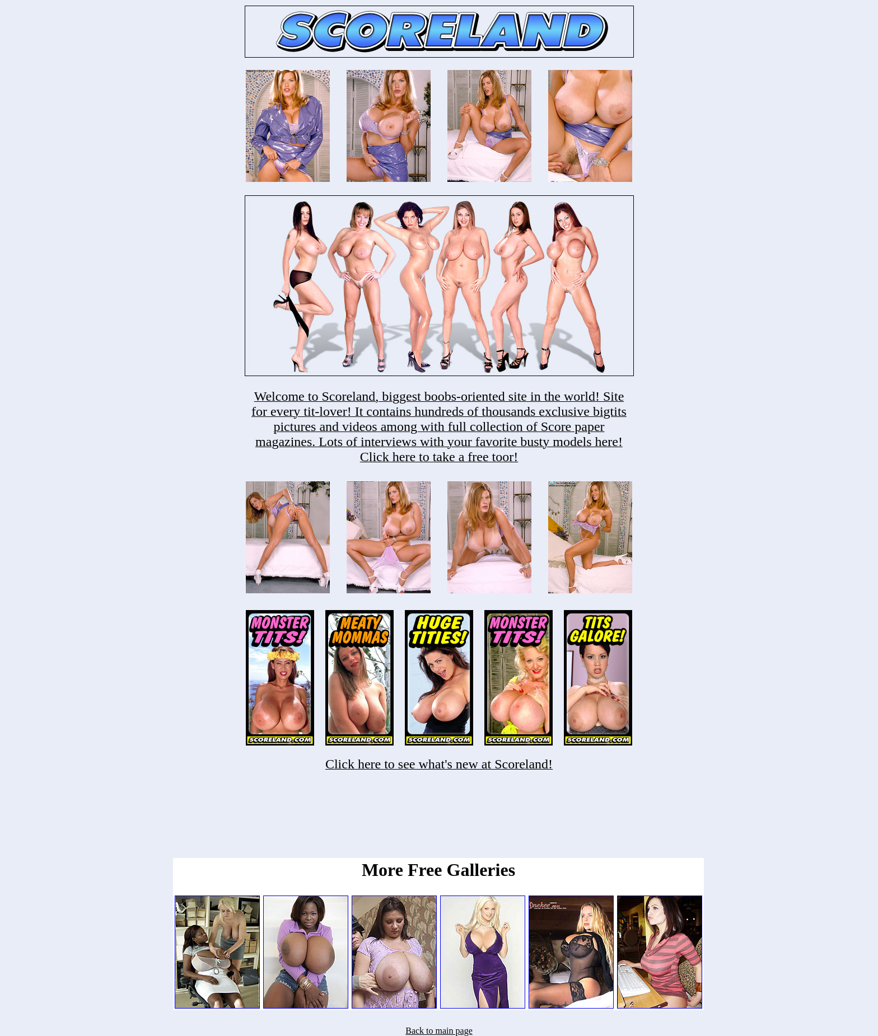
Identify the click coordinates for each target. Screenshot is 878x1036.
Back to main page (439, 1030)
